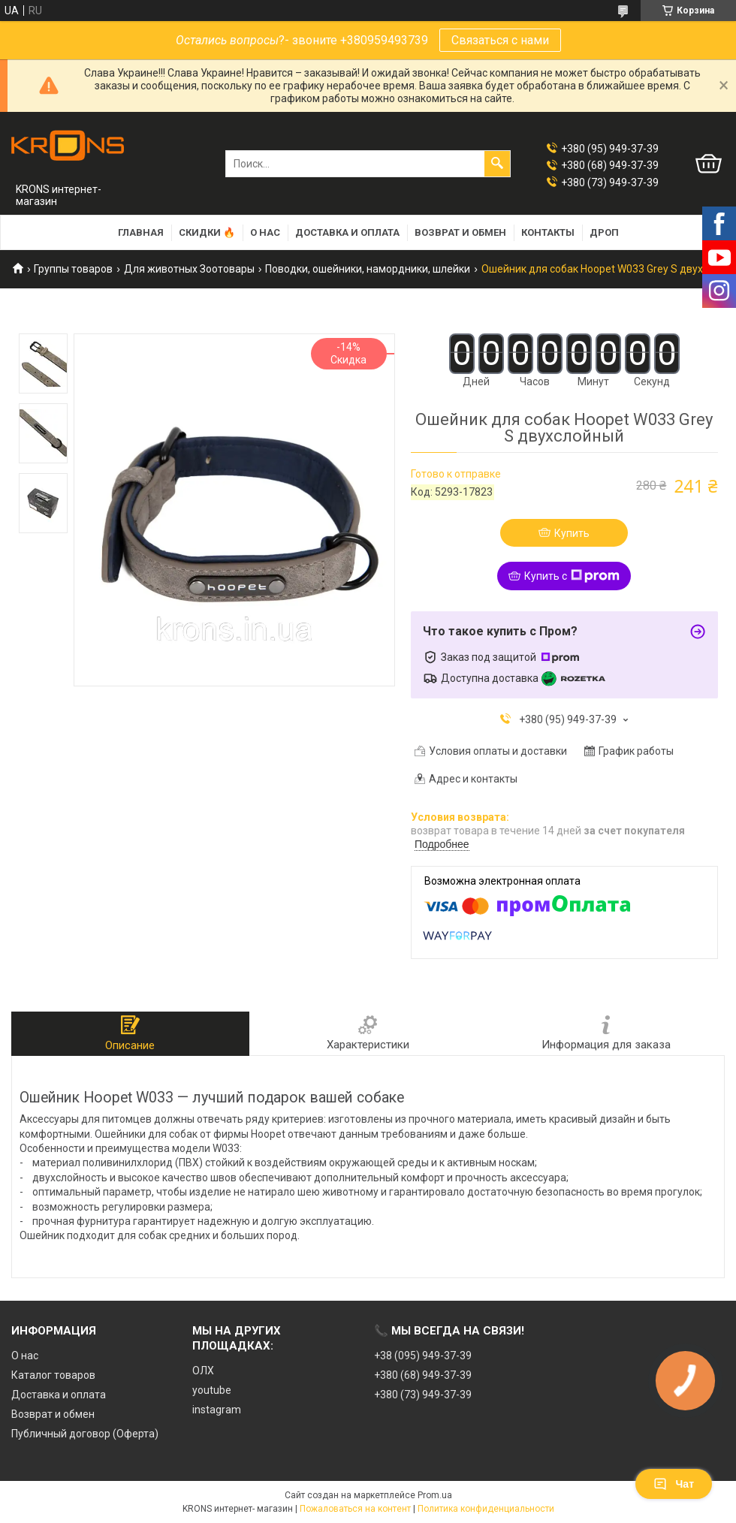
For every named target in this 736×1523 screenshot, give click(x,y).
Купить (572, 533)
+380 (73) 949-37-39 (423, 1395)
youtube (211, 1390)
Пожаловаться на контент (355, 1508)
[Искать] (497, 163)
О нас (265, 232)
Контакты (548, 232)
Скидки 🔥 (207, 232)
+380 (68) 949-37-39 (423, 1375)
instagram (216, 1410)
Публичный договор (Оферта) (84, 1434)
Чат (673, 1484)
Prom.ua (435, 1495)
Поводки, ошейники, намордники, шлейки (367, 269)
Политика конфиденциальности (486, 1508)
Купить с (572, 576)
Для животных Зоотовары (189, 269)
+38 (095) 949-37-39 (423, 1356)
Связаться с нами (500, 40)
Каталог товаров (53, 1375)
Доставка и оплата (347, 232)
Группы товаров (73, 269)
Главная (141, 232)
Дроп (604, 232)
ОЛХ (203, 1371)
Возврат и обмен (460, 232)
